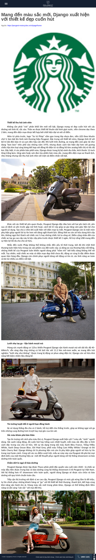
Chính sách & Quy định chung (44, 557)
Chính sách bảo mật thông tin (65, 557)
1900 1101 (85, 557)
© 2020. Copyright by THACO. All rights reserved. (14, 556)
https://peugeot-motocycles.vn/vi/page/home (24, 26)
